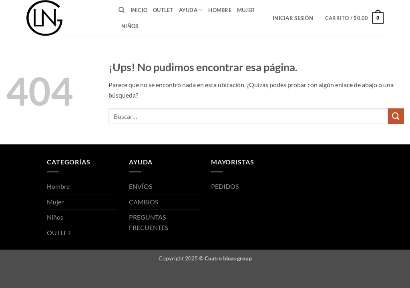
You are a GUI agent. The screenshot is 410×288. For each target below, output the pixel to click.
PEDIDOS (225, 186)
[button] (293, 18)
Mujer (246, 10)
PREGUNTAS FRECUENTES (148, 222)
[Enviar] (396, 116)
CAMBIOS (143, 202)
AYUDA (191, 10)
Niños (129, 26)
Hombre (219, 10)
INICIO (139, 10)
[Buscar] (122, 10)
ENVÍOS (140, 186)
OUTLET (163, 10)
